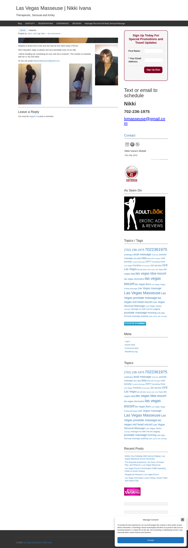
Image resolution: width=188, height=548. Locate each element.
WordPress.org (131, 352)
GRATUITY (30, 23)
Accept (151, 540)
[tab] (127, 144)
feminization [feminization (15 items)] (146, 265)
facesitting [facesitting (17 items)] (156, 262)
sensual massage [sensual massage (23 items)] (132, 316)
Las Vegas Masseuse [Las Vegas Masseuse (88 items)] (142, 293)
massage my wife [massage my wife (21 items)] (138, 309)
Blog (20, 23)
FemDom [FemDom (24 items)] (137, 265)
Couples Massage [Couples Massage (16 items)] (138, 262)
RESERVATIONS (45, 23)
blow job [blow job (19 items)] (150, 258)
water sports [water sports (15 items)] (153, 316)
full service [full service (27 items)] (156, 265)
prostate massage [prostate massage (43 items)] (135, 312)
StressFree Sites (164, 159)
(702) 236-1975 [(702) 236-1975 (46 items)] (134, 249)
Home (22, 30)
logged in (33, 116)
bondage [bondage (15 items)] (157, 258)
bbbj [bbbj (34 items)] (144, 258)
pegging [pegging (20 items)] (156, 309)
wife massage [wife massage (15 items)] (162, 316)
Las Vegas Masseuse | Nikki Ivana (53, 8)
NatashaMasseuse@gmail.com (46, 61)
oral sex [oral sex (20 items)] (149, 309)
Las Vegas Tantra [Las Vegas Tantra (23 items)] (153, 306)
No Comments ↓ (55, 33)
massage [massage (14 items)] (127, 309)
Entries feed (130, 345)
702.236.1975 (131, 155)
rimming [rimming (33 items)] (151, 312)
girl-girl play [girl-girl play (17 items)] (141, 269)
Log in (127, 341)
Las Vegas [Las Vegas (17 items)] (159, 269)
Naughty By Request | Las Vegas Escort (142, 474)
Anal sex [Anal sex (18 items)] (155, 255)
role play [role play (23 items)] (161, 313)
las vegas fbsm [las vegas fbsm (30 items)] (143, 284)
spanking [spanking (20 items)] (144, 316)
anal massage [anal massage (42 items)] (142, 254)
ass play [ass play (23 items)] (137, 258)
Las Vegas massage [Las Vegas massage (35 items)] (149, 288)
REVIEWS (76, 23)
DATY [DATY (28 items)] (148, 261)
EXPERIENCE (63, 23)
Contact (129, 135)
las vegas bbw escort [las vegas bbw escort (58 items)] (151, 273)
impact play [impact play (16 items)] (151, 269)
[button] (182, 519)
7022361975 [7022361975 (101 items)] (156, 249)
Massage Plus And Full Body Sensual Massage (105, 23)
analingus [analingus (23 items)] (128, 254)
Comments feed (131, 348)
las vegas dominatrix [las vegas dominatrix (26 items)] (134, 279)
